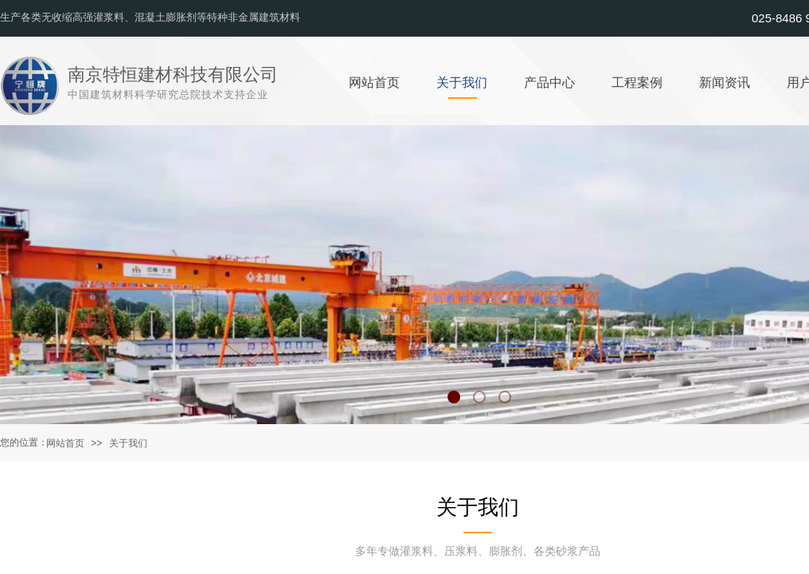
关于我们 (128, 443)
